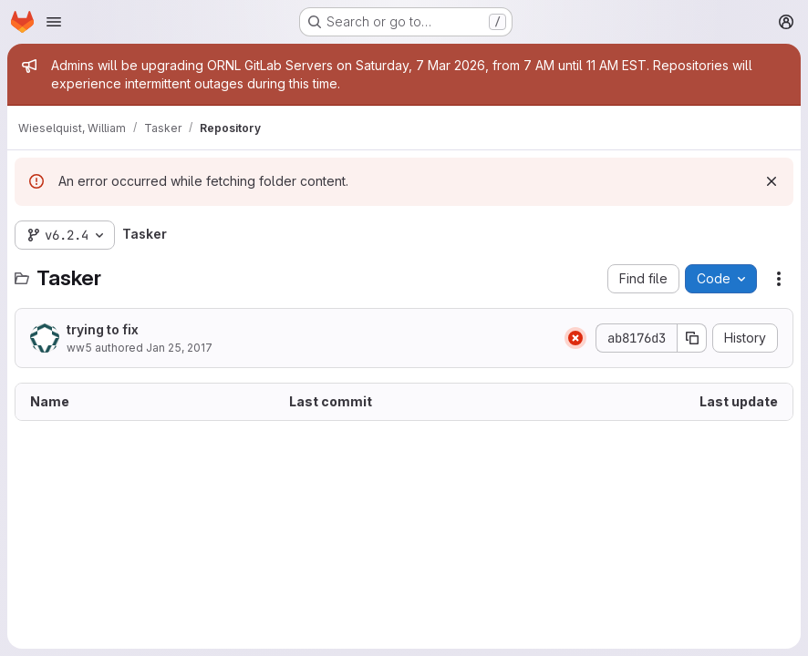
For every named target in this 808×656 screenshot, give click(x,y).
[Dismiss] (771, 181)
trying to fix (103, 329)
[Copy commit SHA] (692, 338)
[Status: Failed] (575, 338)
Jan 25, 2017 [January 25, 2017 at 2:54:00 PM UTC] (179, 347)
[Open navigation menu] (53, 21)
